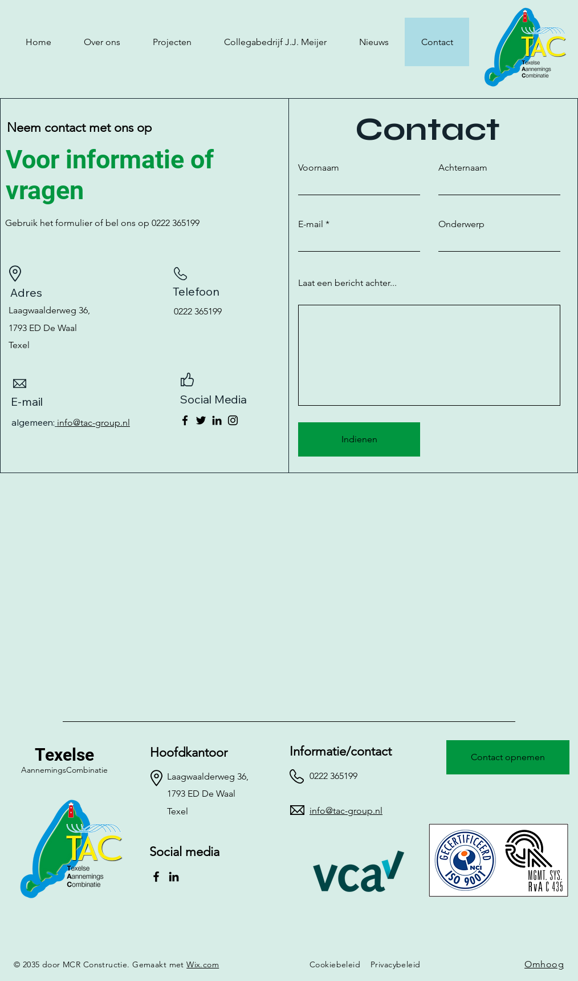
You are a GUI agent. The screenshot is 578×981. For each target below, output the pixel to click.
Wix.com (202, 964)
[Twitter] (200, 420)
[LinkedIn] (216, 420)
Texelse (64, 755)
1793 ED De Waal (43, 327)
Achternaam (462, 167)
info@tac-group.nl (93, 422)
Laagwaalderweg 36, (49, 310)
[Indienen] (359, 439)
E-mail (310, 224)
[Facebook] (185, 420)
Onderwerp (461, 224)
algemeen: (33, 422)
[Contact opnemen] (507, 757)
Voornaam (318, 167)
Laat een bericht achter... (347, 283)
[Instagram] (232, 420)
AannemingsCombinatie (64, 770)
